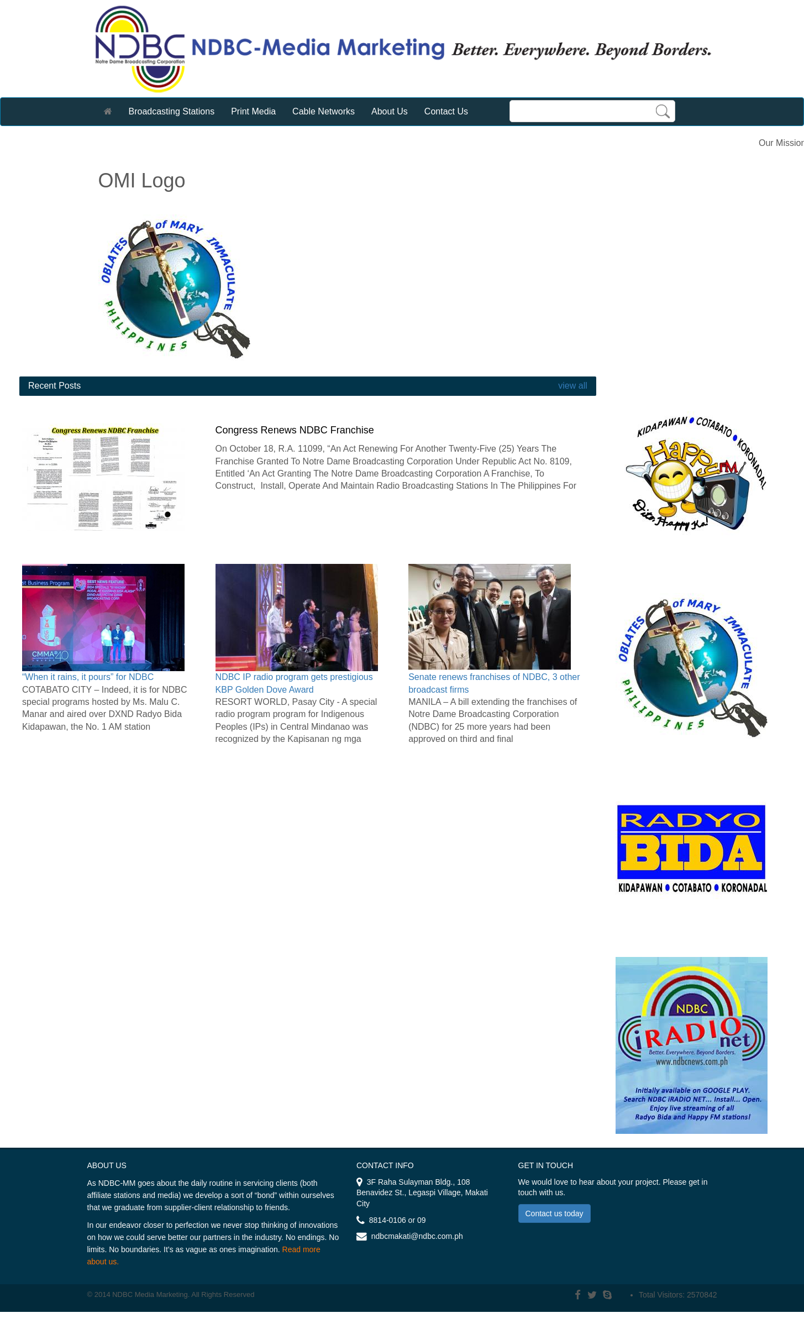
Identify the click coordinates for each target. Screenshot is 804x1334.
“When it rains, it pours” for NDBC (88, 677)
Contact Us (446, 111)
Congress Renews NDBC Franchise (295, 430)
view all (571, 385)
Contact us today (555, 1213)
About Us (389, 111)
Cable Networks (323, 111)
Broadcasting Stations (172, 111)
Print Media (253, 111)
